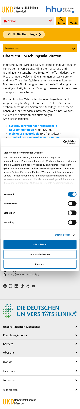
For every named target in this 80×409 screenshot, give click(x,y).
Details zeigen (62, 234)
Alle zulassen (40, 244)
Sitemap (7, 361)
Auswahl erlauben (40, 254)
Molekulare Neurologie (24, 133)
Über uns (9, 352)
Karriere (8, 344)
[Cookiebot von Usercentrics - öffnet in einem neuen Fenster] (63, 142)
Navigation (12, 48)
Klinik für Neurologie (22, 34)
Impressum (9, 371)
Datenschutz (10, 380)
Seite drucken (10, 389)
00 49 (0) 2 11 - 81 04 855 (22, 274)
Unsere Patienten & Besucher (21, 327)
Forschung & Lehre (15, 335)
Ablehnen (40, 264)
